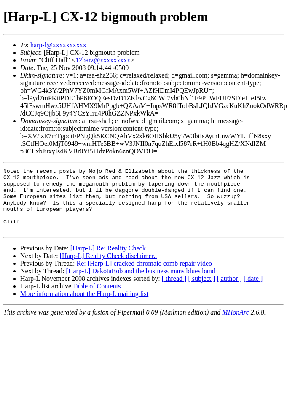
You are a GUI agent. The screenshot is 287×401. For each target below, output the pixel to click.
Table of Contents (97, 298)
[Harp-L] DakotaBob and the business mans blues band (140, 283)
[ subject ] (201, 291)
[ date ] (253, 291)
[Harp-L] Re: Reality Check (108, 260)
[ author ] (229, 291)
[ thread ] (174, 291)
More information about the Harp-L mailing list (84, 306)
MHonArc (235, 324)
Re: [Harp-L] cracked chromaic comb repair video (144, 276)
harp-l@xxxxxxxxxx (58, 44)
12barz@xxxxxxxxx (102, 60)
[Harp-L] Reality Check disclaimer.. (108, 268)
